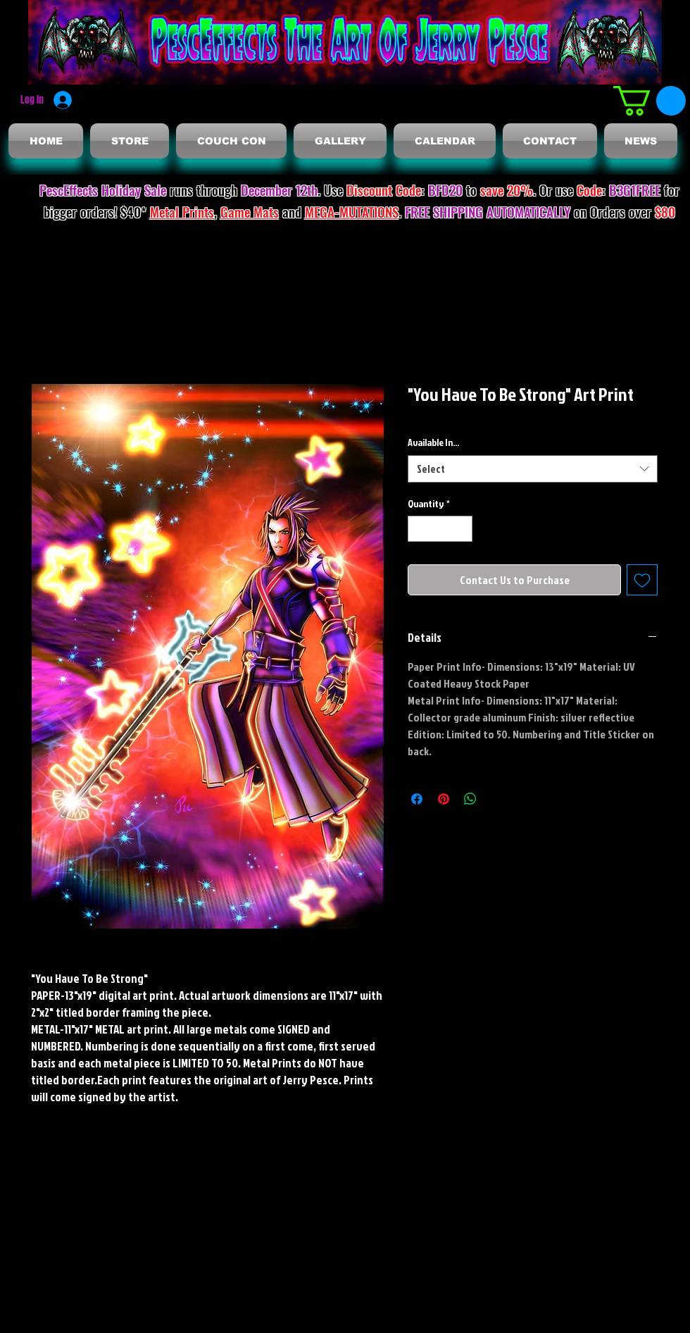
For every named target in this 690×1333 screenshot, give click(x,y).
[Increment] (461, 528)
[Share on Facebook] (416, 798)
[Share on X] (497, 798)
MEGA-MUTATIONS (352, 211)
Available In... (433, 442)
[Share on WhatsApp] (470, 798)
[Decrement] (418, 528)
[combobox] (533, 469)
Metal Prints (182, 211)
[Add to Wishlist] (642, 579)
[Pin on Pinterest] (443, 798)
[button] (649, 101)
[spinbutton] (440, 528)
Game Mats (249, 211)
